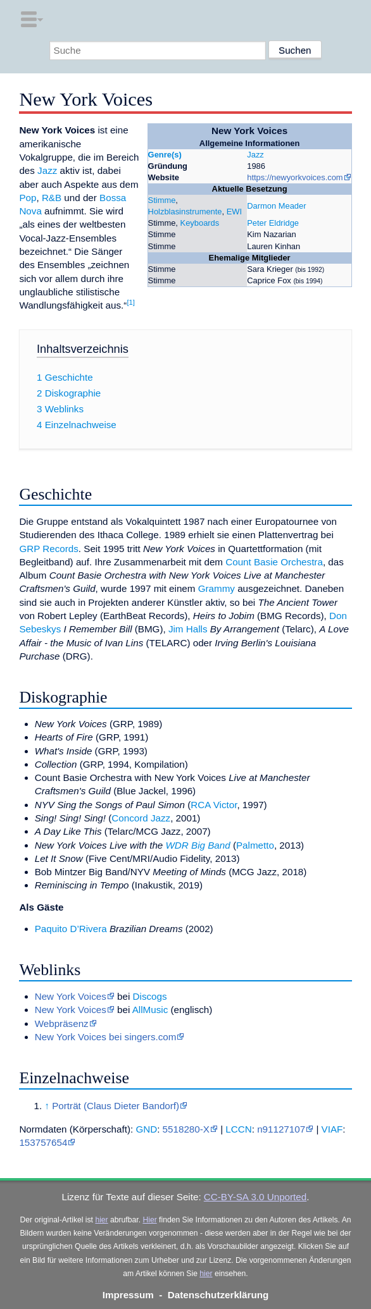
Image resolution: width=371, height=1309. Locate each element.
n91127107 (281, 1129)
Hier (149, 1219)
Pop (27, 197)
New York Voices (70, 996)
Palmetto (255, 845)
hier (101, 1219)
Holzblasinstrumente (185, 211)
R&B (51, 197)
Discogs (150, 996)
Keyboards (200, 223)
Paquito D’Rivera (71, 928)
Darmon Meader (276, 206)
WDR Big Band (198, 845)
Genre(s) (165, 154)
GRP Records (48, 548)
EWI (234, 211)
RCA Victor (214, 804)
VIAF (332, 1129)
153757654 (43, 1142)
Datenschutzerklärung (218, 1294)
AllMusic (150, 1009)
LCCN (238, 1129)
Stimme (162, 200)
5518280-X (186, 1129)
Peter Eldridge (273, 223)
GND (146, 1129)
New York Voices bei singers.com (106, 1036)
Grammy (216, 588)
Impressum (128, 1294)
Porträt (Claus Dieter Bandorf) (115, 1105)
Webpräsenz (62, 1023)
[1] (131, 302)
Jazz (255, 154)
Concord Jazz (140, 818)
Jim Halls (188, 629)
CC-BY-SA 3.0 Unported (255, 1196)
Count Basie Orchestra (274, 561)
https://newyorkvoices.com (295, 177)
